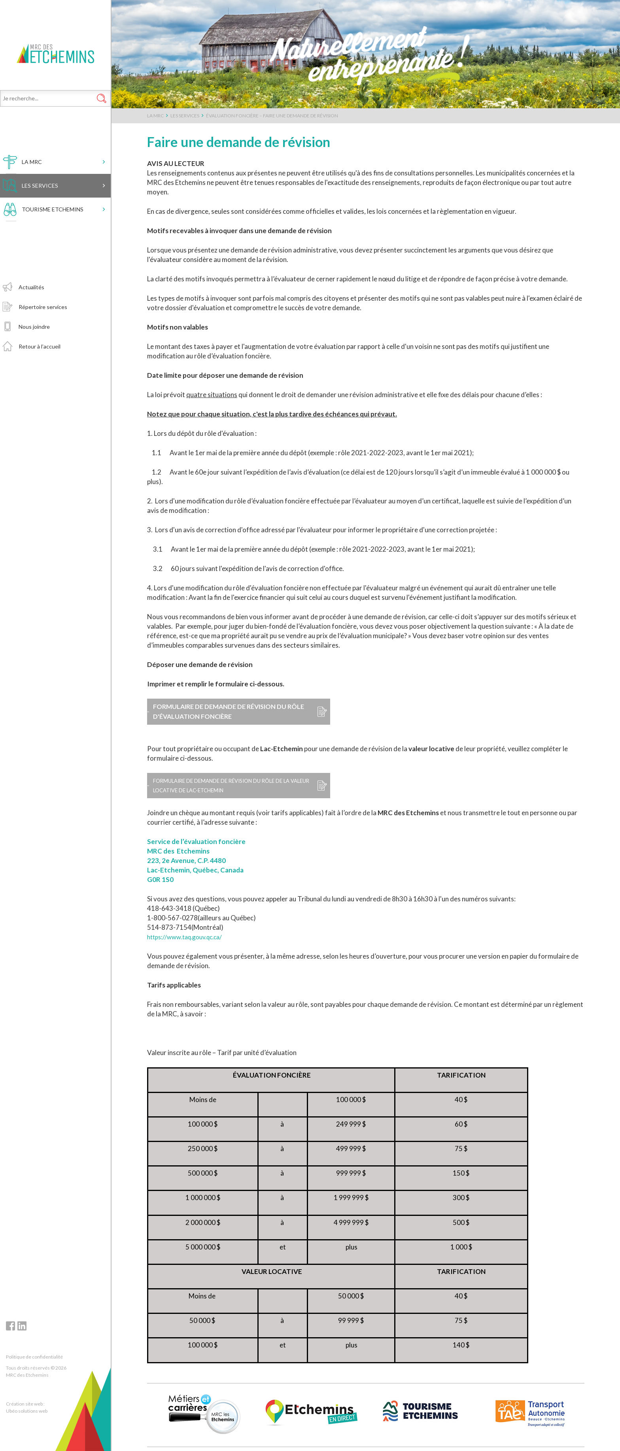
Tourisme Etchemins (52, 227)
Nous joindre (34, 345)
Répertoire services (43, 325)
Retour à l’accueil (39, 365)
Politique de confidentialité (34, 1357)
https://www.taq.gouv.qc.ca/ (189, 937)
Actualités (31, 305)
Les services (40, 204)
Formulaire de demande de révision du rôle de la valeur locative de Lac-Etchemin (229, 785)
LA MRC (32, 180)
